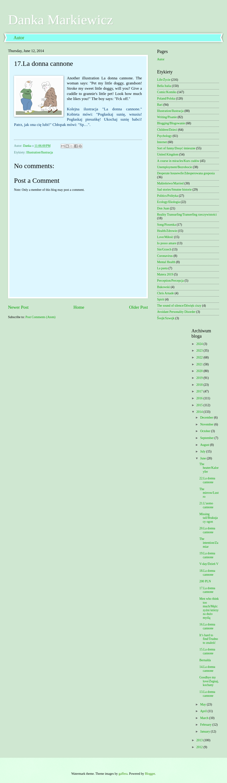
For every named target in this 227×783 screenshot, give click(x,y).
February (206, 724)
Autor (19, 37)
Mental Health (166, 262)
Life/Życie (163, 79)
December (207, 417)
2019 (199, 378)
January (205, 731)
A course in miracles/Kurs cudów (178, 161)
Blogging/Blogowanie (171, 123)
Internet (162, 142)
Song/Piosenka (166, 224)
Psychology (164, 136)
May (203, 704)
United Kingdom (167, 154)
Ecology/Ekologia (168, 202)
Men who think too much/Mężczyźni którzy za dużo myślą (209, 608)
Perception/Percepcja (170, 280)
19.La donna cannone (207, 555)
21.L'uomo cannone (206, 505)
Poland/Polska (166, 98)
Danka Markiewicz (60, 19)
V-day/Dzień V (208, 564)
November (207, 424)
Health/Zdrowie (167, 231)
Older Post (138, 307)
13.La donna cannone (207, 693)
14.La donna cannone (207, 668)
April (204, 711)
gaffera (123, 773)
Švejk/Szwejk (165, 318)
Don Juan (163, 208)
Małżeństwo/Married (170, 183)
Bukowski (163, 287)
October (205, 431)
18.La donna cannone (207, 572)
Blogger (150, 773)
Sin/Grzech (164, 249)
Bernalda (205, 660)
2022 (199, 357)
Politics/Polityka (167, 195)
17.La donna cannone (207, 590)
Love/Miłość (165, 237)
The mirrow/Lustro (209, 492)
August (205, 445)
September (207, 438)
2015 (199, 405)
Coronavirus (165, 256)
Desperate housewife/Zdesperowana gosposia (186, 173)
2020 (199, 371)
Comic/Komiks (166, 92)
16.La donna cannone (207, 626)
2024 (199, 344)
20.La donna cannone (207, 530)
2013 (199, 740)
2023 (199, 350)
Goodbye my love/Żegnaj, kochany (209, 681)
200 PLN (205, 581)
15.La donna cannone (207, 651)
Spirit (160, 299)
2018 (199, 384)
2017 (199, 391)
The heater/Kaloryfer (209, 467)
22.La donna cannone (207, 480)
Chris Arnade (165, 293)
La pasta (162, 268)
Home (78, 307)
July (203, 451)
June (203, 458)
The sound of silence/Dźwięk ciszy (179, 305)
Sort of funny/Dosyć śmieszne (176, 148)
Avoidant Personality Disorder (176, 312)
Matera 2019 (165, 274)
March (204, 718)
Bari (160, 104)
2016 (199, 398)
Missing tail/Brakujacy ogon (208, 517)
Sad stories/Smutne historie (174, 189)
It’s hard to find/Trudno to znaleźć (208, 638)
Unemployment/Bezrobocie (174, 167)
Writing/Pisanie (167, 117)
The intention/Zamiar (208, 542)
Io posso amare (166, 243)
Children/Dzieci (167, 129)
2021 (199, 364)
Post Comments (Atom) (40, 317)
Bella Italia (164, 86)
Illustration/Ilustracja (39, 152)
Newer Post (18, 307)
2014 (199, 412)
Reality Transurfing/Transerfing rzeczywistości (187, 214)
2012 (199, 747)
